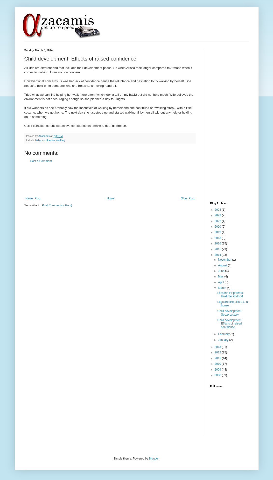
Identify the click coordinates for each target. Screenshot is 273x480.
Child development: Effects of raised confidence (229, 323)
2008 (218, 375)
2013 (218, 347)
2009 (218, 369)
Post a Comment (41, 161)
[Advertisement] (112, 180)
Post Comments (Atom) (57, 205)
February (224, 334)
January (223, 340)
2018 (218, 238)
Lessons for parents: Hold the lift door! (230, 294)
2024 (218, 209)
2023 (218, 215)
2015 (218, 249)
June (221, 271)
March (222, 288)
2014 (218, 255)
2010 (218, 363)
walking (60, 140)
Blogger (154, 458)
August (223, 265)
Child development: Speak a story (229, 312)
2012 (218, 352)
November (225, 259)
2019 (218, 232)
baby (38, 140)
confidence (48, 140)
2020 (218, 226)
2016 (218, 243)
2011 (218, 358)
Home (110, 198)
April (221, 282)
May (221, 276)
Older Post (188, 198)
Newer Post (33, 198)
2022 (218, 221)
